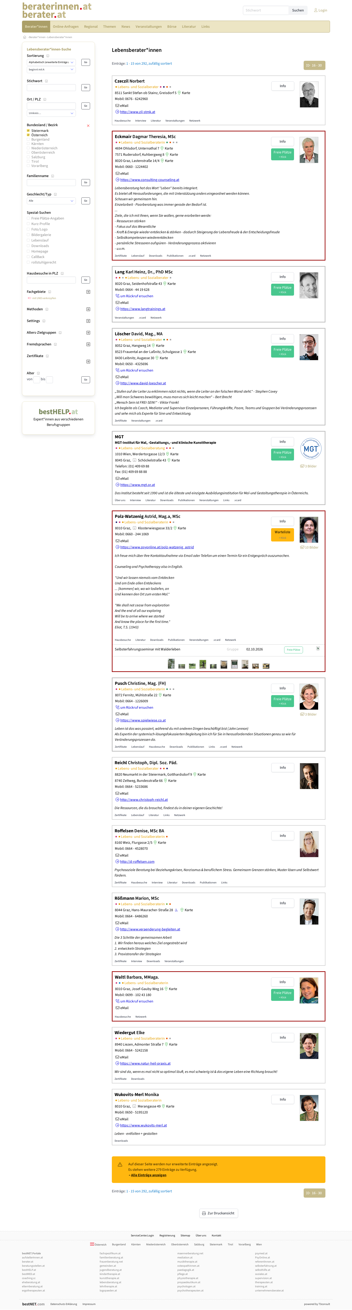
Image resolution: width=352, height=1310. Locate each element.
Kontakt (216, 1236)
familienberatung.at (111, 1258)
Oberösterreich (43, 152)
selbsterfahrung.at (266, 1266)
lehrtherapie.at (108, 1286)
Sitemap (185, 1236)
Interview (140, 121)
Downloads (40, 245)
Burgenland (40, 139)
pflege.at (182, 1274)
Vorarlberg (39, 165)
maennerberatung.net (190, 1253)
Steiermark (40, 130)
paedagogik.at (185, 1270)
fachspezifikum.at (110, 1253)
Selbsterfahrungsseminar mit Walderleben (147, 649)
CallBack (37, 256)
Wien (259, 1244)
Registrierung (167, 1236)
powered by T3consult (317, 1304)
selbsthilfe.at (262, 1270)
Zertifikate (121, 256)
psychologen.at (186, 1286)
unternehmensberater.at (269, 1291)
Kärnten (37, 143)
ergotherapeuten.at (33, 1291)
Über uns (120, 500)
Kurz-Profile (40, 223)
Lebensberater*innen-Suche (49, 49)
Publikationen (175, 256)
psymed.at (261, 1253)
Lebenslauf (40, 240)
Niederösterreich (44, 148)
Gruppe (233, 649)
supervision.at (263, 1278)
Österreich (39, 135)
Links (226, 500)
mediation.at (184, 1258)
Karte (183, 92)
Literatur (156, 121)
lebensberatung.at (110, 1282)
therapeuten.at (264, 1282)
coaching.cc (29, 1278)
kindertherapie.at (110, 1274)
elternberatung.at (32, 1286)
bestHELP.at (29, 1270)
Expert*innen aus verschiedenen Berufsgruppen (58, 419)
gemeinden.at (108, 1266)
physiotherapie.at (187, 1278)
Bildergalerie (41, 234)
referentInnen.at (264, 1262)
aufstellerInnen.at (32, 1258)
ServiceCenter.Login (142, 1236)
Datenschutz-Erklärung (63, 1304)
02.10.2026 (254, 649)
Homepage (39, 251)
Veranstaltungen (175, 121)
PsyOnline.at (262, 1258)
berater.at (27, 1262)
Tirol (35, 161)
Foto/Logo (39, 229)
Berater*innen (37, 37)
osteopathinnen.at (188, 1266)
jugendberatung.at (111, 1270)
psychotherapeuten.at (190, 1291)
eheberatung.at (31, 1282)
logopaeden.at (108, 1291)
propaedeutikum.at (188, 1282)
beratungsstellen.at (33, 1266)
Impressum (89, 1304)
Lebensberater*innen (59, 37)
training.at (261, 1286)
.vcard (191, 256)
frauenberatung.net (111, 1262)
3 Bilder (308, 466)
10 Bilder (309, 547)
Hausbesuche (123, 121)
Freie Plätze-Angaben (47, 218)
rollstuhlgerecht (43, 262)
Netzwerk (194, 121)
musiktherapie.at (187, 1262)
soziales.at (261, 1274)
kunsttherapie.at (109, 1278)
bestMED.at (28, 1274)
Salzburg (38, 157)
